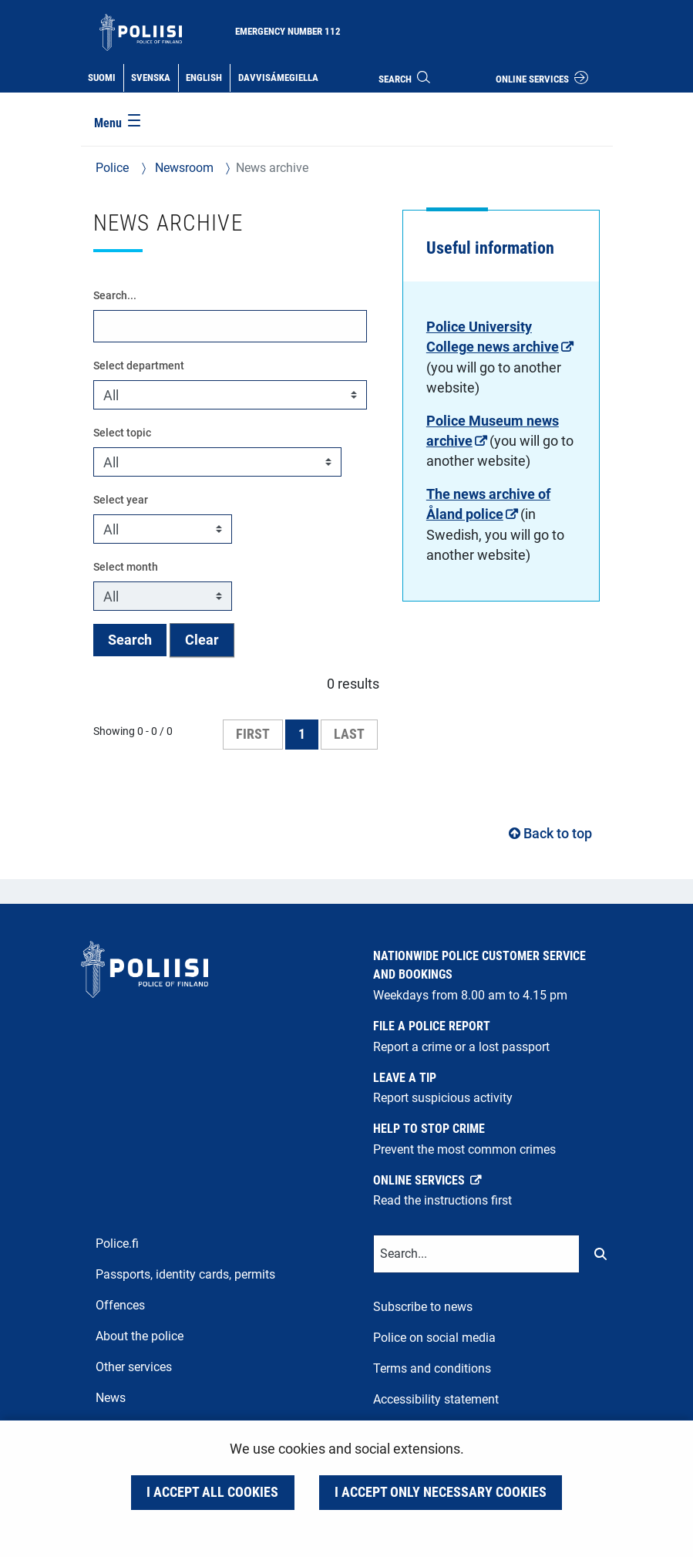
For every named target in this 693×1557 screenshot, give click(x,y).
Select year (120, 500)
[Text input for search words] (476, 1254)
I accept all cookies (212, 1492)
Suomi (105, 76)
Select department (138, 365)
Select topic (122, 432)
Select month (125, 567)
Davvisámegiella (277, 76)
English (207, 76)
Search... (114, 295)
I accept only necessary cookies (441, 1492)
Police (112, 167)
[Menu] (118, 124)
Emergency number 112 (288, 31)
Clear (202, 640)
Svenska (154, 76)
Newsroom (183, 167)
